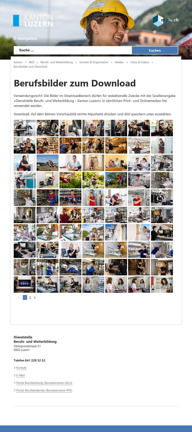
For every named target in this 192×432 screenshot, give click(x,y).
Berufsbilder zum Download (30, 66)
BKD (31, 62)
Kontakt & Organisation (93, 62)
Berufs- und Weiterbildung (57, 62)
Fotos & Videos (140, 62)
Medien (119, 62)
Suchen (155, 50)
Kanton (18, 62)
